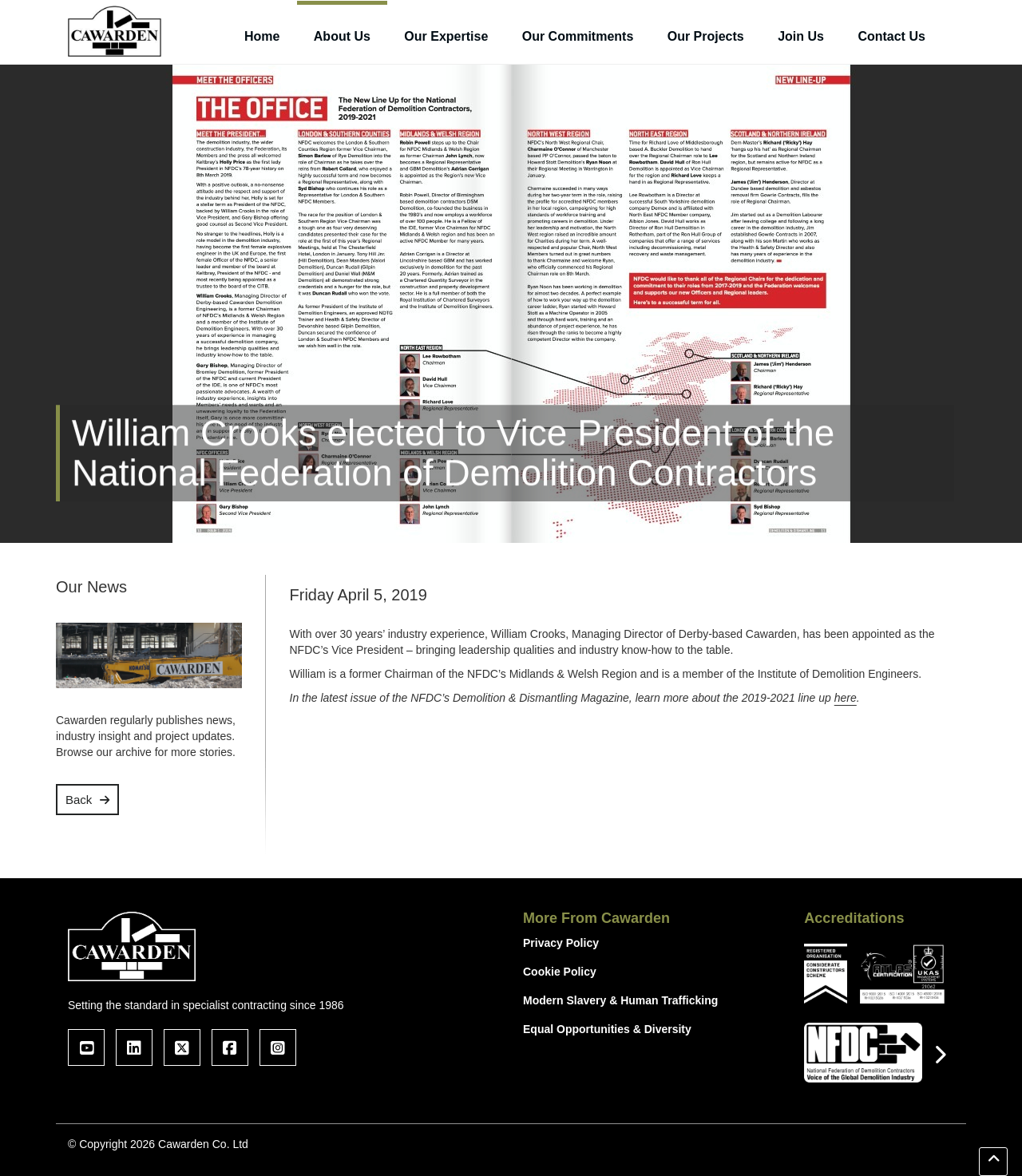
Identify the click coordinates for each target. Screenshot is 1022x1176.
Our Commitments (578, 36)
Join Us (801, 36)
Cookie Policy (559, 971)
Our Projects (705, 36)
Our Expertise (446, 36)
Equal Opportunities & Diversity (607, 1029)
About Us (342, 36)
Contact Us (891, 36)
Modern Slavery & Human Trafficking (620, 1000)
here (845, 697)
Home (261, 36)
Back (78, 799)
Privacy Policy (561, 942)
